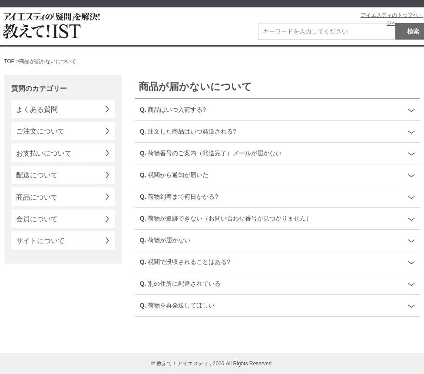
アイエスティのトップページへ (392, 19)
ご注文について (40, 131)
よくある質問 (37, 109)
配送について (37, 175)
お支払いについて (44, 153)
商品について (37, 197)
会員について (37, 219)
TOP (9, 61)
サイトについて (40, 240)
